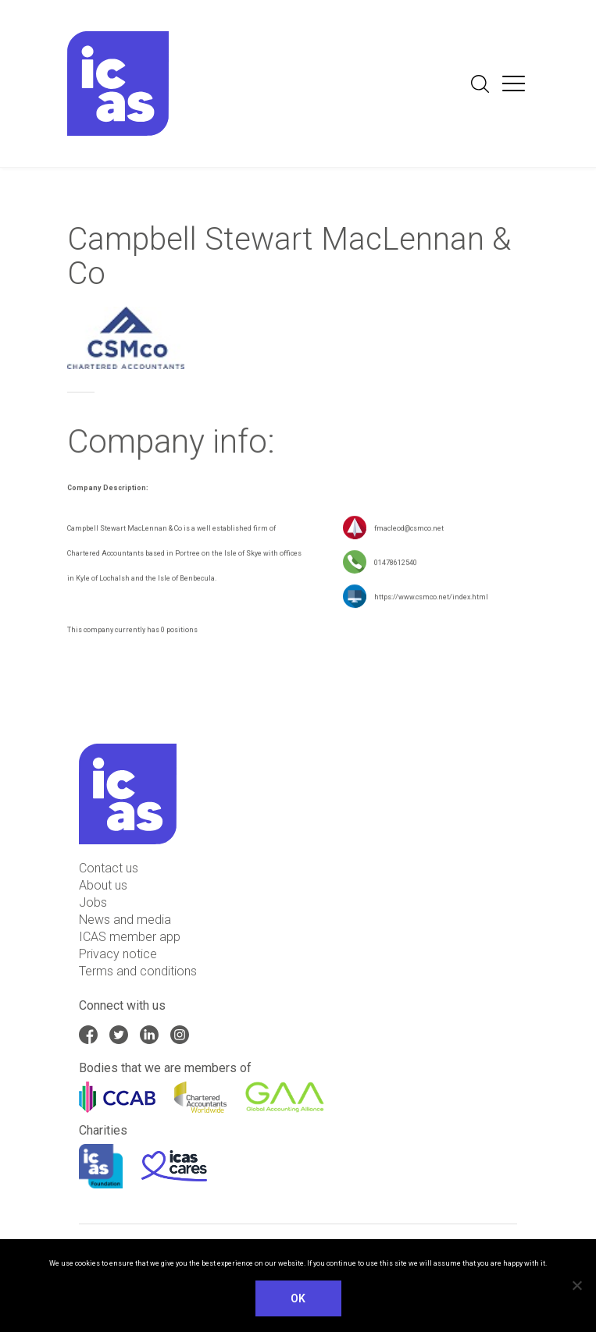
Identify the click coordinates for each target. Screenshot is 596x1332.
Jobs (93, 902)
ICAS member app (129, 936)
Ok (298, 1298)
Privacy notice (118, 954)
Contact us (108, 868)
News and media (125, 919)
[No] (576, 1285)
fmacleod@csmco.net (409, 530)
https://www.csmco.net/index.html (431, 598)
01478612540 (395, 564)
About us (103, 885)
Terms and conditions (138, 971)
